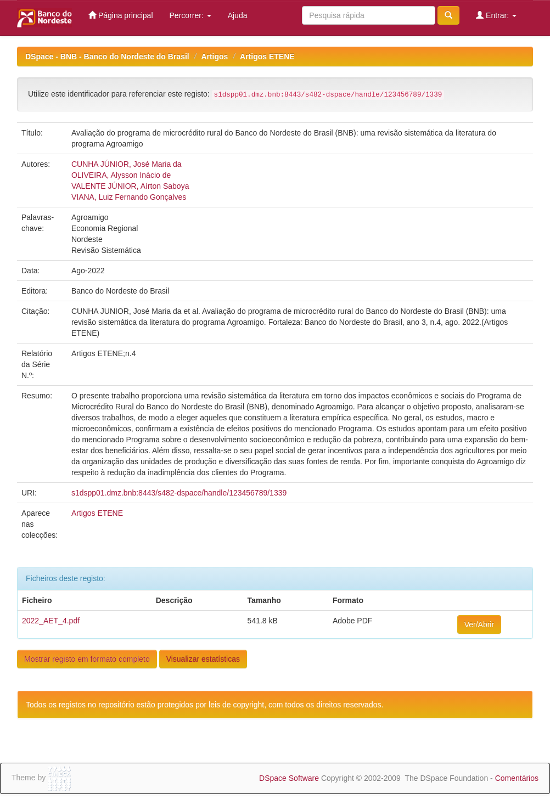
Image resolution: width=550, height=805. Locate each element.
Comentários (516, 778)
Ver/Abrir (479, 624)
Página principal (120, 15)
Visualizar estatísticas (203, 659)
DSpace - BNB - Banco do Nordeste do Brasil (107, 56)
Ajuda (238, 15)
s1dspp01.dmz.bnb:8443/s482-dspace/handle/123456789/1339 (179, 492)
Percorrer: (190, 15)
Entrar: (496, 15)
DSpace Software (289, 778)
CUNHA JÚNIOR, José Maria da (126, 164)
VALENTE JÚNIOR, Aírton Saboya (130, 186)
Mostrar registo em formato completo (87, 659)
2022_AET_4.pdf (51, 620)
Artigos (214, 56)
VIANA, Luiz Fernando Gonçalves (128, 197)
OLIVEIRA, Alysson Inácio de (121, 175)
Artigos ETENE (267, 56)
